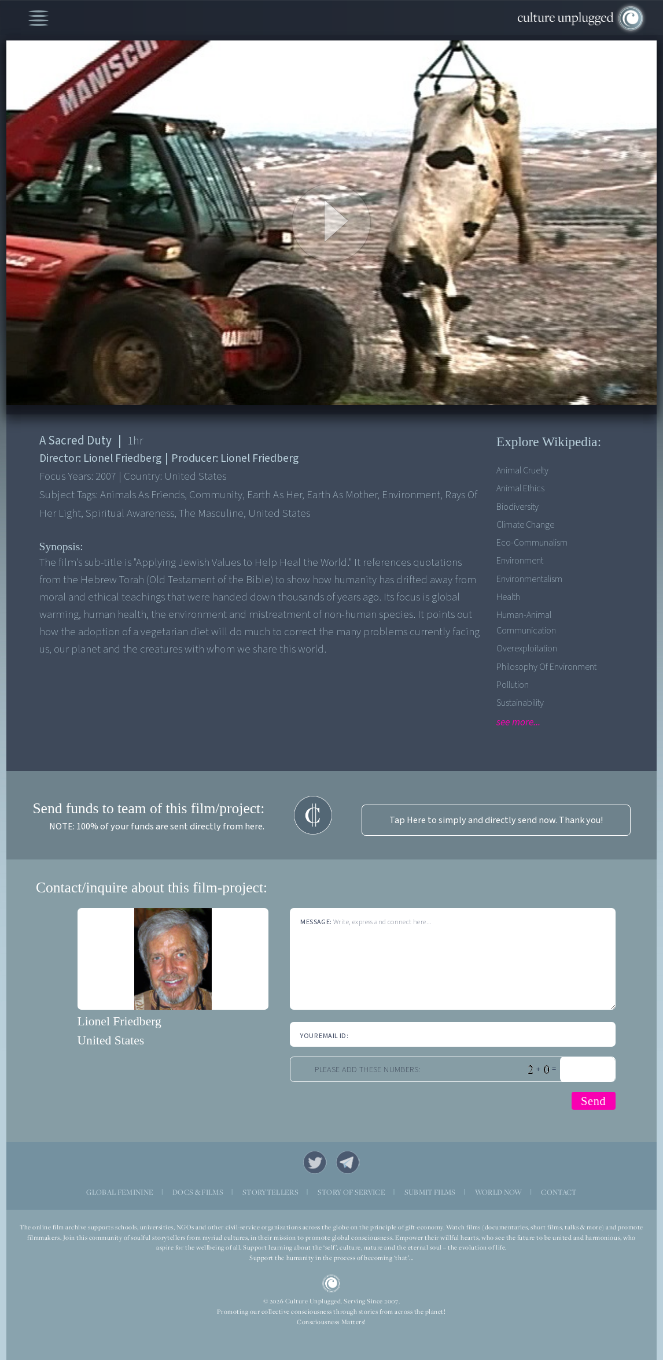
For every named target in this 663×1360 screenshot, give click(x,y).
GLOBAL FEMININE (119, 1192)
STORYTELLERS (270, 1192)
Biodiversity (517, 506)
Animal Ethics (520, 488)
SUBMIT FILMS (430, 1192)
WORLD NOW (498, 1192)
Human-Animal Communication (526, 622)
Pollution (512, 684)
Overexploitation (526, 648)
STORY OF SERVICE (351, 1192)
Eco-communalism (532, 542)
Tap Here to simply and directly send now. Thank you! (496, 820)
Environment (519, 560)
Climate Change (525, 524)
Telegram (348, 1162)
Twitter (315, 1162)
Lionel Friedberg (119, 1021)
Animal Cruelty (522, 470)
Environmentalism (529, 578)
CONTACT (558, 1192)
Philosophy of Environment (546, 666)
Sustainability (520, 702)
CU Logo (331, 1283)
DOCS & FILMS (197, 1192)
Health (508, 596)
